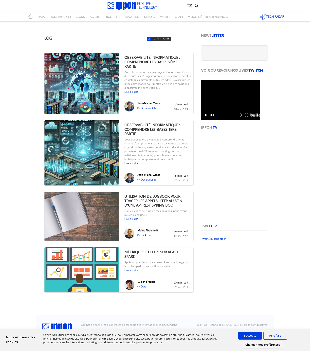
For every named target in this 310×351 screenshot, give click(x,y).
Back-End (146, 235)
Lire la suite (131, 92)
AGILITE (95, 17)
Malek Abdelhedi (147, 230)
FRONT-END (113, 17)
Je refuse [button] (275, 335)
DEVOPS (149, 17)
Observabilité (148, 108)
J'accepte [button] (250, 335)
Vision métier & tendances (208, 17)
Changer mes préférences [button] (262, 344)
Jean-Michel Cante (148, 103)
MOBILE (165, 17)
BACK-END (132, 17)
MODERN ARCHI (60, 17)
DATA (41, 17)
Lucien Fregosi (146, 282)
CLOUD (80, 17)
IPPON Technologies (212, 325)
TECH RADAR (272, 17)
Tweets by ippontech (213, 239)
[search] (197, 6)
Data (143, 286)
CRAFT (179, 17)
